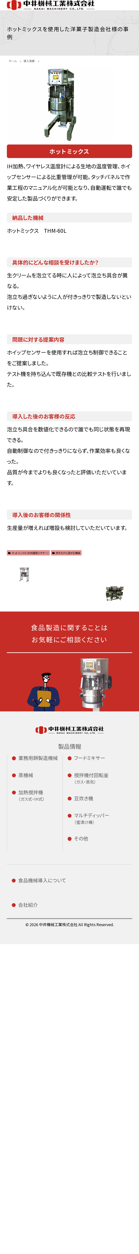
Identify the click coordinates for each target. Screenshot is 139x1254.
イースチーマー (39, 923)
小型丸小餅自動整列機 (35, 844)
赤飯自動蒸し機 (40, 939)
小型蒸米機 (35, 906)
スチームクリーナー (44, 931)
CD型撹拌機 (99, 886)
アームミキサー (102, 854)
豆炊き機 (95, 911)
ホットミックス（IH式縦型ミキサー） (28, 561)
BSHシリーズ (99, 943)
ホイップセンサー (106, 1005)
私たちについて (39, 1149)
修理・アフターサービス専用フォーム (50, 1215)
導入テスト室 (37, 1098)
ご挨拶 (30, 1166)
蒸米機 (30, 914)
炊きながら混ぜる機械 (66, 561)
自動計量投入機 (106, 1020)
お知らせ (95, 1074)
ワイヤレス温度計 (104, 993)
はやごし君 (97, 985)
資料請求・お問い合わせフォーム (46, 1194)
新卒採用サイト (103, 1083)
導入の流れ (35, 1090)
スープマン (34, 1033)
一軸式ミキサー (106, 820)
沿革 (28, 1174)
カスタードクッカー (44, 1006)
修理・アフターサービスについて (39, 1119)
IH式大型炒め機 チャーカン (40, 975)
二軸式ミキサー (106, 835)
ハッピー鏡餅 (37, 881)
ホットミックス (44, 1021)
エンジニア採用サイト (108, 1096)
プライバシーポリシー (98, 1147)
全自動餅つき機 (44, 820)
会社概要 (33, 1157)
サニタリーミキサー (106, 846)
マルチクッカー (44, 991)
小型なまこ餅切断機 (37, 860)
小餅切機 (33, 831)
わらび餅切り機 (39, 872)
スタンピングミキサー (99, 972)
